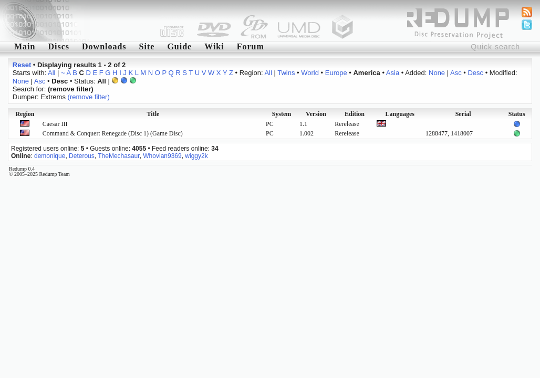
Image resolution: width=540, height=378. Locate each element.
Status (516, 114)
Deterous (82, 156)
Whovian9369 (162, 156)
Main (24, 46)
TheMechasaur (118, 156)
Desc (475, 73)
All (51, 73)
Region (24, 114)
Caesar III (55, 124)
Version (316, 114)
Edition (355, 114)
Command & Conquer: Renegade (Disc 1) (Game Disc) (113, 133)
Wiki (214, 46)
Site (147, 46)
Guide (179, 46)
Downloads (104, 46)
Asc (456, 73)
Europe (336, 73)
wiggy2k (196, 156)
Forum (250, 46)
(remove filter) (89, 97)
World (310, 73)
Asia (392, 73)
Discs (58, 46)
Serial (463, 114)
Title (153, 114)
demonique (49, 156)
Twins (286, 73)
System (282, 114)
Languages (400, 114)
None (437, 73)
